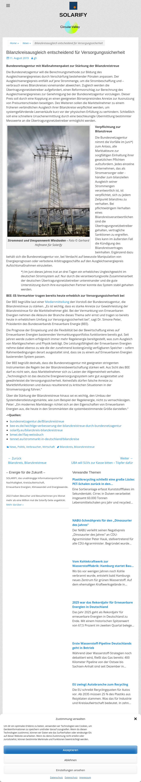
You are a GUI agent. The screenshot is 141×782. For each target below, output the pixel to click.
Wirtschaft (48, 447)
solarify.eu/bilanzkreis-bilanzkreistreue (36, 430)
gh (35, 58)
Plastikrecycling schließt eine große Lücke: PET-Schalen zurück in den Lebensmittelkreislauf (103, 481)
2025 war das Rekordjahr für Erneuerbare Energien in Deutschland (102, 604)
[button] (135, 719)
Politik (21, 447)
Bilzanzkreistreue (84, 447)
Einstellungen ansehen (70, 770)
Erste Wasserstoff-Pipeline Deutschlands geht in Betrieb (101, 645)
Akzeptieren (70, 750)
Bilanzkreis (66, 447)
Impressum (85, 777)
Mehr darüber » (15, 504)
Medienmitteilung (57, 302)
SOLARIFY (73, 15)
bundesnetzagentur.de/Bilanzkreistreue (37, 421)
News (27, 43)
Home (14, 43)
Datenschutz (56, 777)
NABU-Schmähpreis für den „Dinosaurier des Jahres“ (102, 522)
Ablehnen (70, 760)
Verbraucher (33, 447)
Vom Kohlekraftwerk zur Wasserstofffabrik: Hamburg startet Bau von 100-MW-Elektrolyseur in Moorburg (101, 563)
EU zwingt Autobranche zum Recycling (100, 684)
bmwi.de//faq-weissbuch (27, 435)
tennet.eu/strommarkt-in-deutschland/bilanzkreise (44, 439)
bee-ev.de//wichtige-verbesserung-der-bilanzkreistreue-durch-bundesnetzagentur (66, 426)
